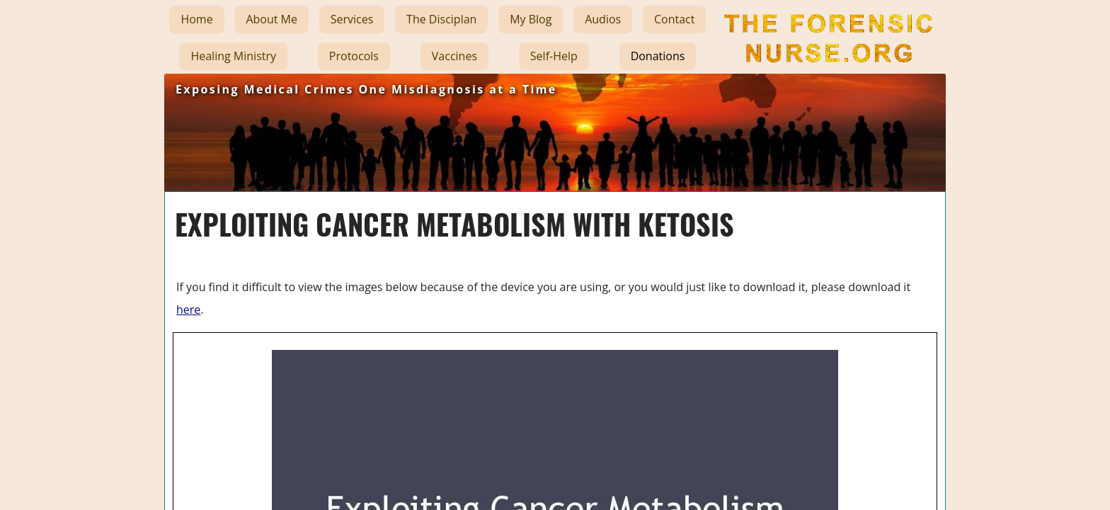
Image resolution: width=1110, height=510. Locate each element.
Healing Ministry (233, 56)
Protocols (354, 56)
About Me (271, 19)
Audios (603, 19)
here (188, 309)
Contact (674, 19)
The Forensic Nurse (826, 73)
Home (196, 19)
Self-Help (554, 56)
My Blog (530, 19)
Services (352, 19)
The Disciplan (441, 19)
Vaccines (454, 56)
